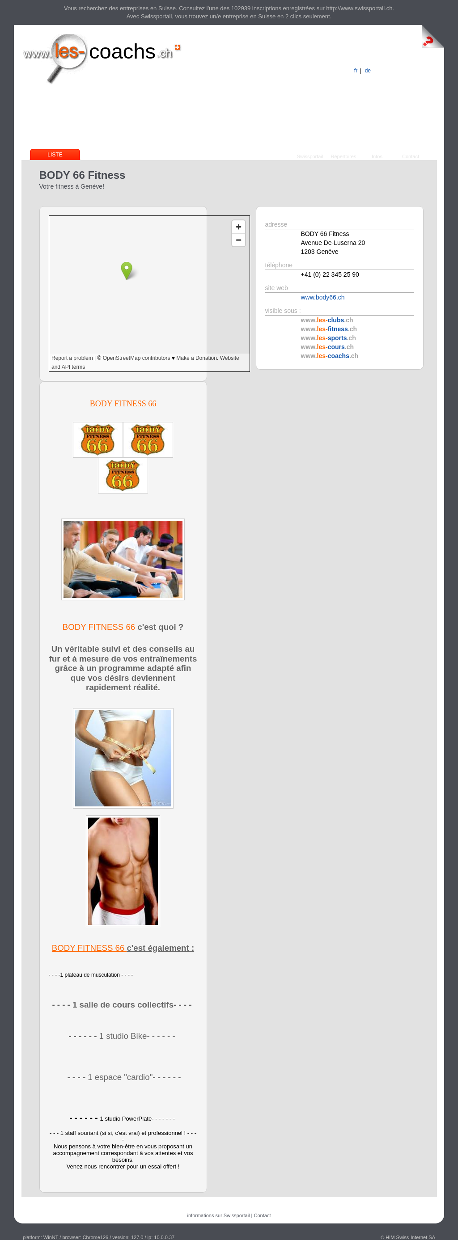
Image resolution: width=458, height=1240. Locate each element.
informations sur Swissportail (218, 1215)
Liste (54, 155)
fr (355, 70)
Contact (410, 156)
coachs (122, 51)
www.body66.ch (323, 297)
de (368, 70)
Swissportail (310, 156)
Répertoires (343, 156)
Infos (377, 156)
